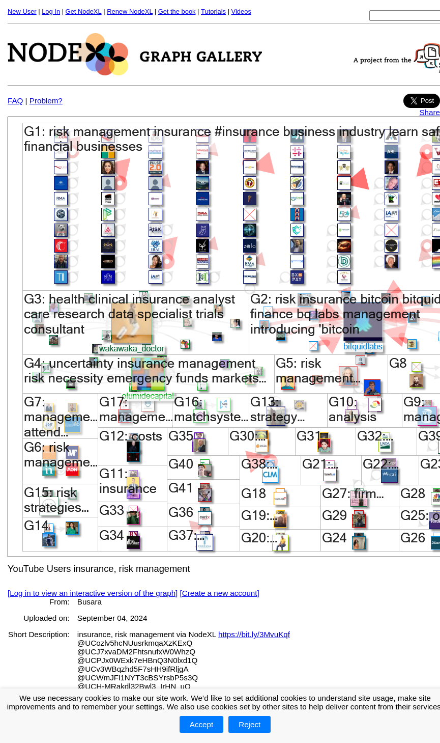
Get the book (177, 11)
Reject (249, 724)
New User (22, 11)
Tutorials (213, 11)
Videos (241, 11)
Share (429, 112)
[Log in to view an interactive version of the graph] (93, 593)
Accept (201, 724)
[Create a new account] (219, 593)
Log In (51, 11)
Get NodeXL (84, 11)
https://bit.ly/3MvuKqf (254, 634)
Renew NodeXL (130, 11)
